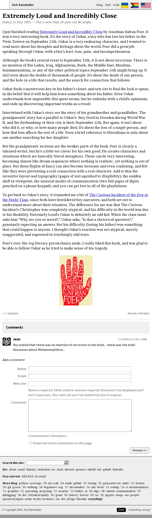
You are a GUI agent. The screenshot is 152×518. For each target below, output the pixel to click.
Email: (22, 376)
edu (93, 487)
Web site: (20, 383)
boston (140, 483)
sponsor (80, 469)
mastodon (44, 469)
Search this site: (13, 463)
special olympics (12, 499)
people (134, 495)
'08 (103, 491)
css (57, 499)
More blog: (10, 483)
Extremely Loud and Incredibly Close (71, 32)
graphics (13, 491)
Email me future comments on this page (60, 443)
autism (110, 491)
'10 (72, 491)
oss (127, 495)
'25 (45, 483)
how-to (84, 495)
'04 (65, 495)
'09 (90, 491)
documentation (138, 487)
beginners (50, 487)
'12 (22, 491)
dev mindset (77, 487)
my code (53, 483)
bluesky (31, 469)
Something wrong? (139, 510)
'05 (52, 495)
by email (40, 476)
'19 (24, 487)
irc (53, 469)
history (73, 495)
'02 (102, 495)
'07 (139, 491)
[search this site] (45, 462)
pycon (16, 487)
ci (127, 487)
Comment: (19, 402)
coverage (35, 483)
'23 (84, 483)
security (63, 491)
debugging (9, 495)
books (37, 499)
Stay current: (11, 476)
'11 (55, 491)
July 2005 (24, 22)
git (9, 487)
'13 (4, 491)
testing (92, 483)
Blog (99, 5)
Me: (5, 469)
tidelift (92, 469)
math (68, 483)
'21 (132, 483)
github (107, 469)
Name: (22, 369)
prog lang (46, 491)
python (23, 483)
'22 (99, 483)
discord (69, 469)
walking (32, 487)
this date (82, 499)
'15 (107, 487)
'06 (19, 495)
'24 (62, 483)
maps (119, 495)
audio (125, 483)
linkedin (117, 469)
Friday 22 (9, 22)
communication (126, 491)
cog (60, 487)
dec (63, 499)
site (99, 469)
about (12, 469)
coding (114, 487)
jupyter (109, 495)
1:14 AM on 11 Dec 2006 (132, 339)
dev (24, 495)
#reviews (144, 313)
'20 (4, 487)
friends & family (38, 495)
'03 (92, 495)
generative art (112, 483)
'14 (122, 487)
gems (59, 495)
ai (86, 491)
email (21, 469)
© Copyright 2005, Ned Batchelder (22, 510)
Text (108, 5)
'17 (66, 487)
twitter (79, 491)
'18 (40, 487)
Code (116, 5)
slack (60, 469)
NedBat (23, 5)
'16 (88, 487)
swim (28, 499)
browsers (48, 499)
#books (132, 313)
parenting (31, 491)
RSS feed (27, 476)
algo (96, 491)
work (100, 487)
